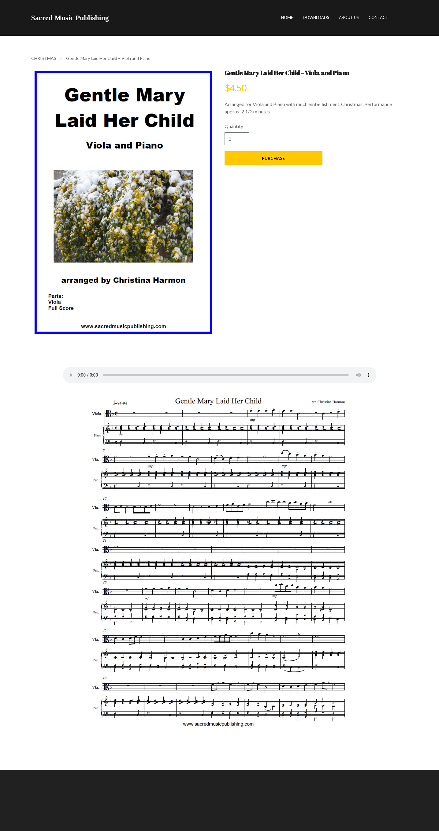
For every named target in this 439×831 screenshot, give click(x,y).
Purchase (273, 158)
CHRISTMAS (43, 58)
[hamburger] (116, 17)
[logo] (70, 18)
